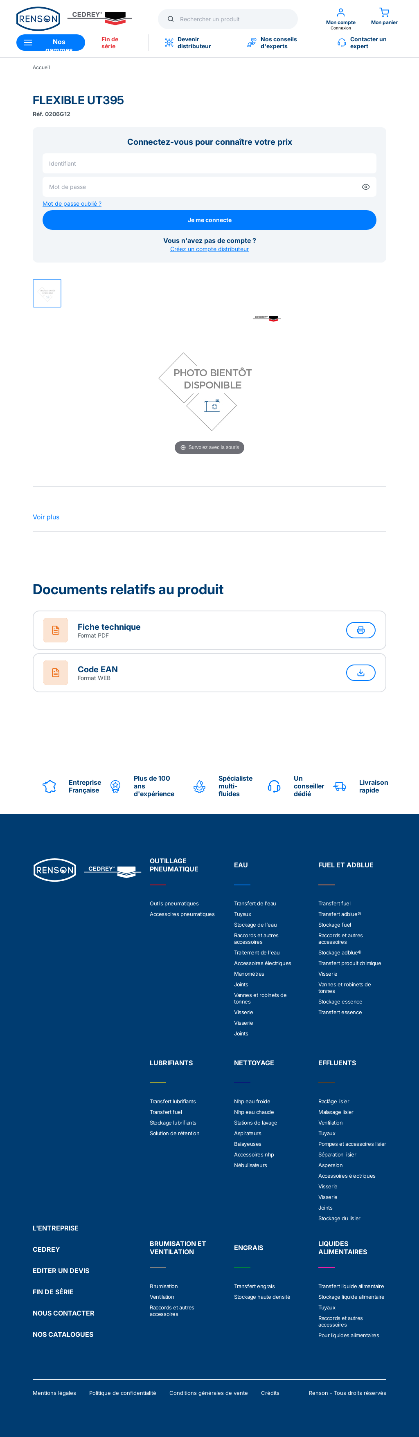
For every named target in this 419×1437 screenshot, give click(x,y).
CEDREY (46, 1249)
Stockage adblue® (340, 952)
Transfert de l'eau (255, 903)
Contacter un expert (362, 42)
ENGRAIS (248, 1248)
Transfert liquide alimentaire (351, 1286)
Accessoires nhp (254, 1154)
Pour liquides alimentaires (348, 1335)
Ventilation (330, 1122)
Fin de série (109, 42)
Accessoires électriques (262, 963)
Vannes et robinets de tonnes (260, 998)
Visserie (243, 1012)
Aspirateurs (247, 1133)
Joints (241, 984)
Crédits (270, 1393)
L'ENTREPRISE (56, 1228)
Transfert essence (340, 1012)
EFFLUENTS (337, 1063)
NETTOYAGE (254, 1063)
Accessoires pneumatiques (182, 914)
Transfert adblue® (339, 914)
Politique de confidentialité (122, 1393)
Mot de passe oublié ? (72, 203)
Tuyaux (242, 914)
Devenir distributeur (188, 42)
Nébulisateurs (250, 1165)
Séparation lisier (337, 1154)
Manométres (249, 973)
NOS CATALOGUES (63, 1334)
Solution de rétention (175, 1133)
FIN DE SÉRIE (53, 1292)
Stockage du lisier (339, 1218)
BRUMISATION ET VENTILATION (178, 1247)
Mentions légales (54, 1393)
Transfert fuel (334, 903)
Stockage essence (340, 1001)
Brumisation (164, 1286)
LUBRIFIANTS (171, 1063)
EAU (241, 865)
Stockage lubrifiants (173, 1122)
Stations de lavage (255, 1122)
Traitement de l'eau (256, 952)
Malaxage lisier (336, 1112)
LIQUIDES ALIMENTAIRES (342, 1247)
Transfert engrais (254, 1286)
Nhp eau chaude (254, 1112)
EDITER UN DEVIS (61, 1270)
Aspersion (330, 1165)
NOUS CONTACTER (64, 1313)
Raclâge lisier (333, 1101)
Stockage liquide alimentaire (351, 1296)
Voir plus (46, 517)
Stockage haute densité (262, 1296)
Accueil (41, 67)
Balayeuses (247, 1144)
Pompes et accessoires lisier (352, 1144)
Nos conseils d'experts (272, 42)
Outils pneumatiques (174, 903)
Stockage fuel (334, 924)
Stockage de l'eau (255, 924)
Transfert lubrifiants (173, 1101)
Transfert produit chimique (349, 963)
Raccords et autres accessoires (256, 938)
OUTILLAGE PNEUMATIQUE (174, 865)
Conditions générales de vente (208, 1393)
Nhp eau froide (252, 1101)
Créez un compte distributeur (209, 248)
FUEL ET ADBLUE (346, 865)
